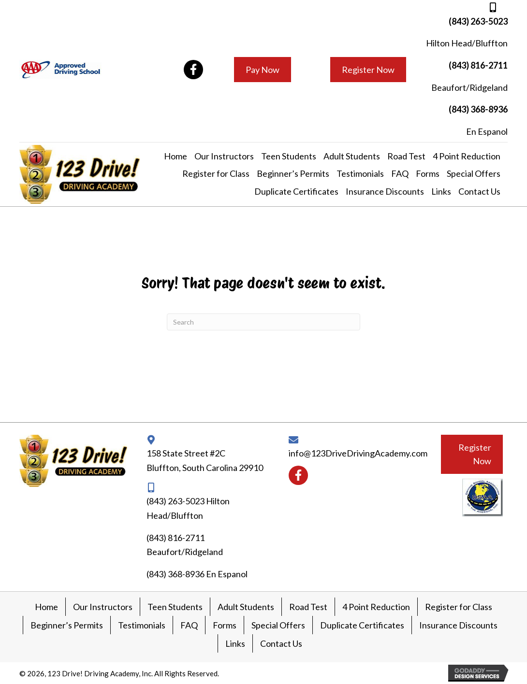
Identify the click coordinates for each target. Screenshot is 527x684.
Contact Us (281, 643)
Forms (224, 625)
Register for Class (458, 606)
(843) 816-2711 (478, 65)
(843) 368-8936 (478, 109)
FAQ (189, 625)
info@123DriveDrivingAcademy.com (358, 453)
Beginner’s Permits (66, 625)
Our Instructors (102, 606)
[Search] (263, 322)
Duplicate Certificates (362, 625)
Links (235, 643)
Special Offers (278, 625)
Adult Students (246, 606)
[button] (193, 69)
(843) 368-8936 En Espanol (197, 574)
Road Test (308, 606)
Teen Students (175, 606)
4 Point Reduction (376, 606)
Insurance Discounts (458, 625)
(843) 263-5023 (478, 21)
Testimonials (141, 625)
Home (46, 606)
